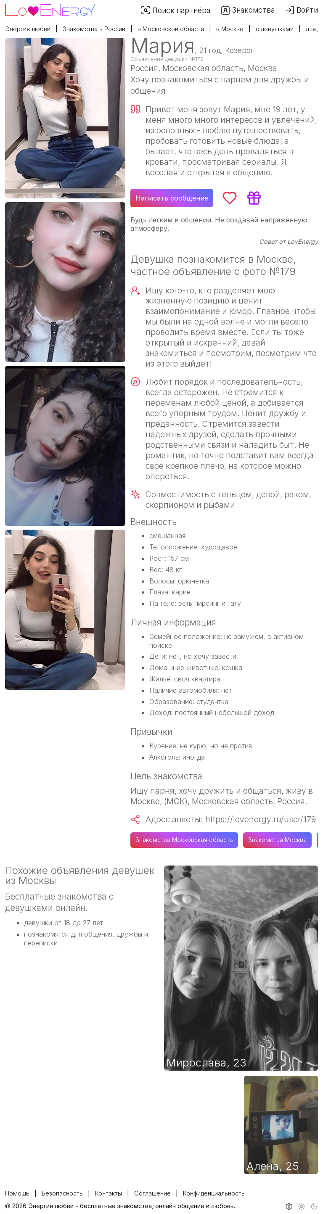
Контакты (108, 1193)
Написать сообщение (171, 198)
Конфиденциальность (214, 1193)
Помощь (17, 1193)
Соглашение (152, 1193)
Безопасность (62, 1193)
